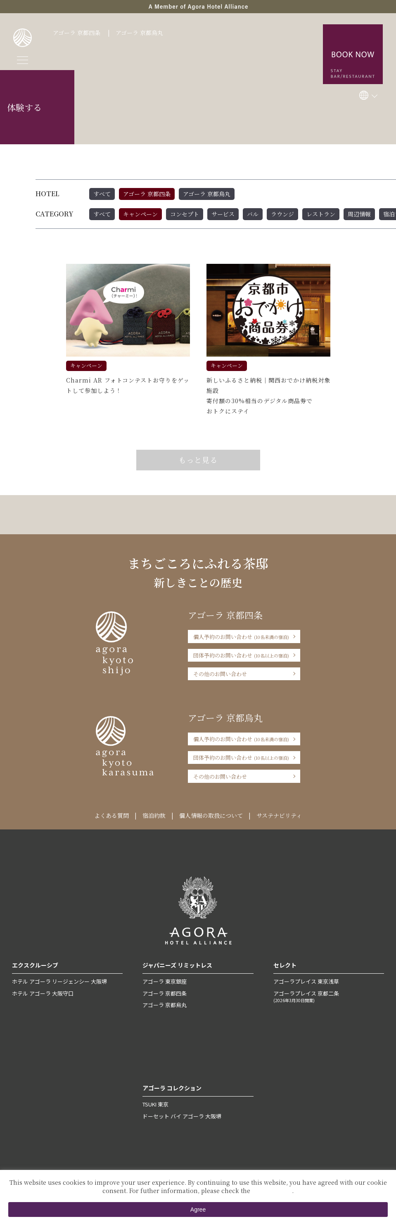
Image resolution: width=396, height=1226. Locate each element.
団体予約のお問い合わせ (241, 655)
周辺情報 (359, 214)
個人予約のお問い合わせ (241, 637)
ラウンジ (282, 214)
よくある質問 (111, 815)
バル (252, 214)
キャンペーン (140, 214)
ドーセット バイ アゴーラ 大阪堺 (181, 1116)
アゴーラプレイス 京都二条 (328, 996)
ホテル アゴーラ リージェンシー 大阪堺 (59, 981)
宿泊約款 (154, 815)
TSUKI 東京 (155, 1104)
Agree (198, 1209)
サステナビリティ (279, 815)
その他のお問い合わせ (220, 674)
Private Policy (272, 1190)
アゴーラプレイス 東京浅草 (306, 981)
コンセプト (184, 214)
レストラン (320, 214)
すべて (102, 194)
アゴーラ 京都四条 (76, 32)
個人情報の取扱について (211, 815)
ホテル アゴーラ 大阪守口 (43, 993)
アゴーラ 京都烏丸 (139, 32)
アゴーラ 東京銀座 (164, 981)
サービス (223, 214)
